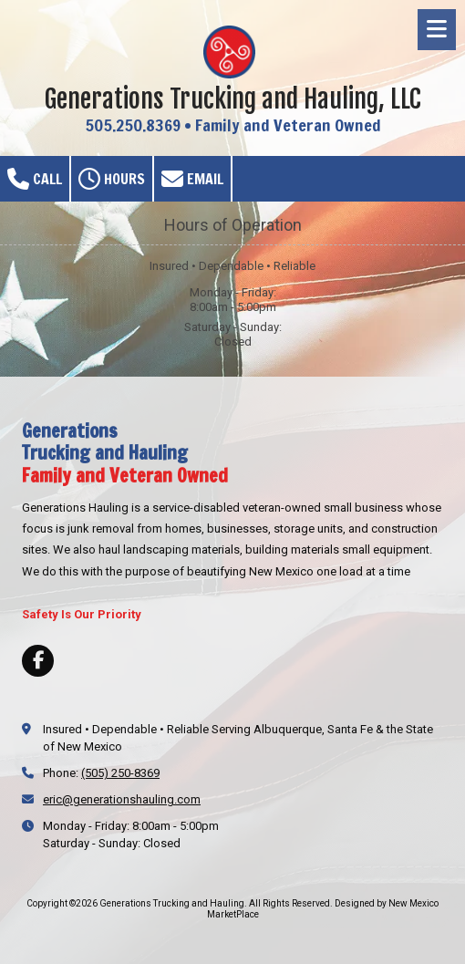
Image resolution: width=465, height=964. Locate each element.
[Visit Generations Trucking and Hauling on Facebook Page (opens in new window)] (38, 661)
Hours (111, 179)
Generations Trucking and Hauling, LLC (233, 99)
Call (34, 179)
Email (192, 179)
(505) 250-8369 (120, 773)
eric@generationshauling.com (122, 799)
